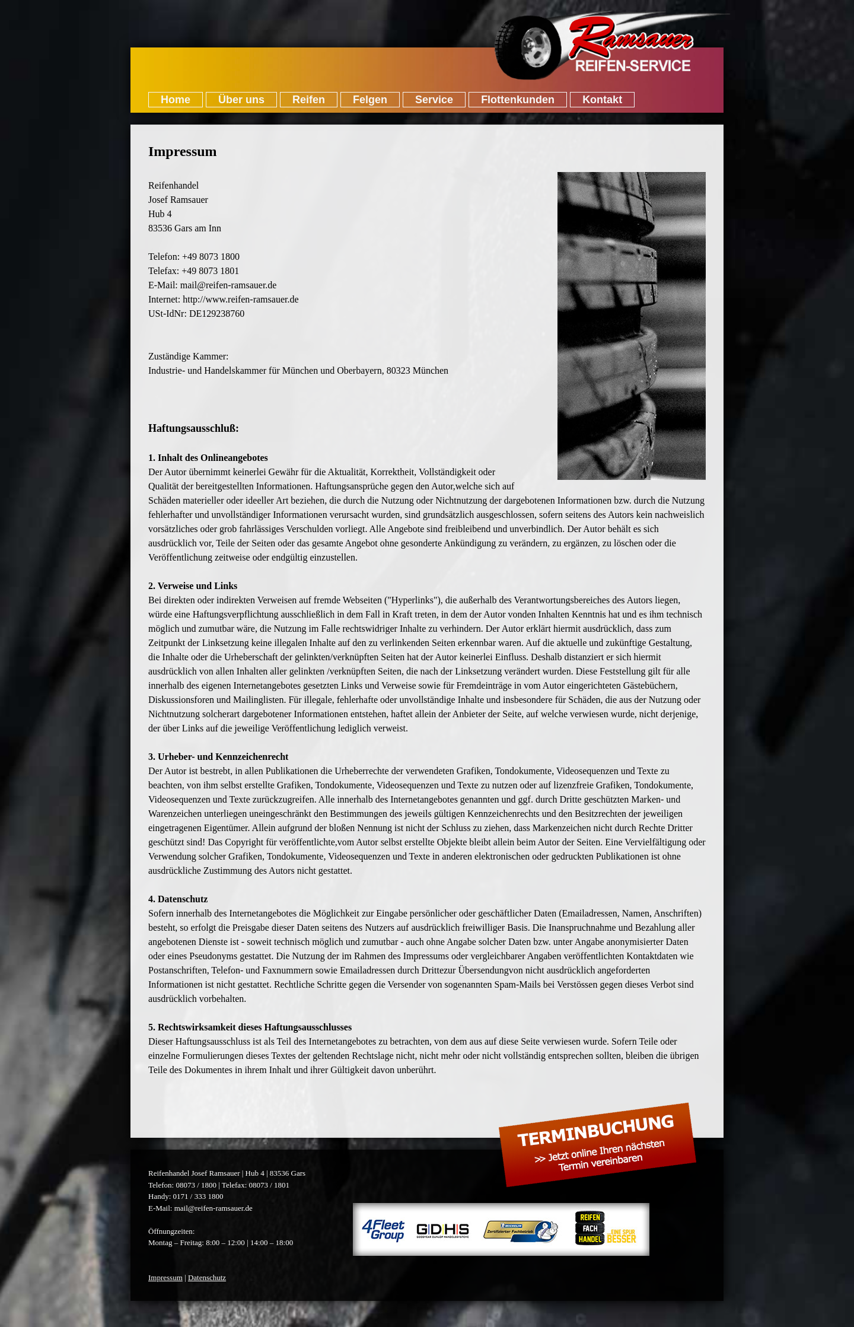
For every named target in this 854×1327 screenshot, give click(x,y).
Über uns (241, 100)
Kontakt (602, 100)
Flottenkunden (518, 100)
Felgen (370, 100)
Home (175, 100)
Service (434, 100)
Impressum (165, 1277)
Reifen (308, 100)
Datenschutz (207, 1277)
